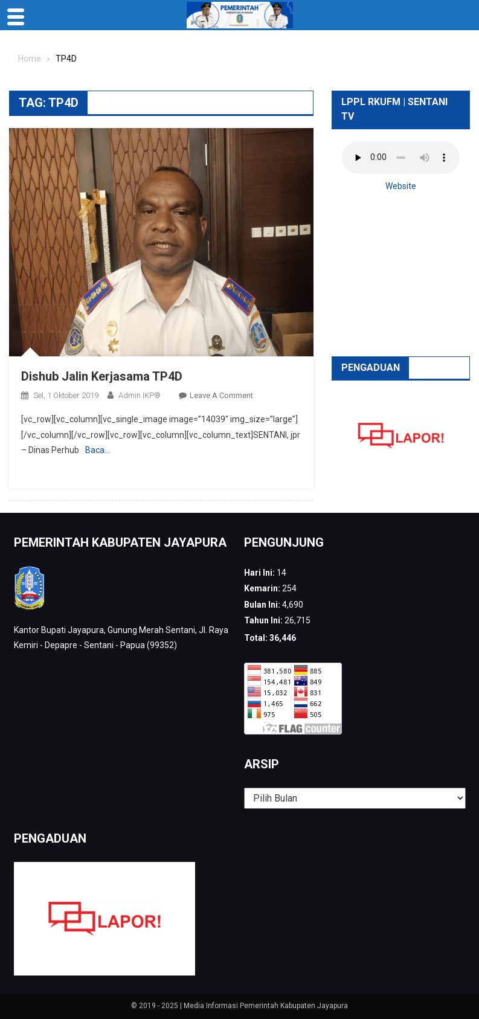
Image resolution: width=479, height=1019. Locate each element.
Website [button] (400, 186)
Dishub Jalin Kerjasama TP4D (101, 376)
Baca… (97, 450)
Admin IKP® (139, 395)
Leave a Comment (221, 395)
